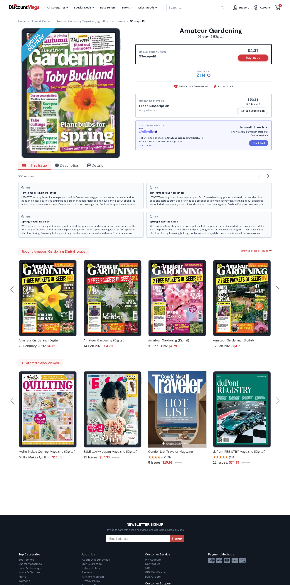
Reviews (87, 572)
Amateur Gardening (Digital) (39, 340)
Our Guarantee (92, 564)
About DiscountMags (96, 560)
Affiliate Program (93, 577)
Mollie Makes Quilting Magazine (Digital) (47, 452)
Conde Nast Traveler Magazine (170, 452)
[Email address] (138, 538)
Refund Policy (91, 568)
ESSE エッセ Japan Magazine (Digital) (110, 452)
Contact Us (152, 564)
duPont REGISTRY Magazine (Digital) (239, 452)
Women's (24, 581)
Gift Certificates (156, 572)
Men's (22, 577)
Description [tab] (67, 165)
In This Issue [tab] (34, 165)
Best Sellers (26, 560)
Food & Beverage (29, 568)
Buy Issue (253, 57)
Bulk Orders (153, 577)
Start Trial (259, 143)
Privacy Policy (91, 581)
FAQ (147, 568)
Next (278, 289)
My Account (153, 560)
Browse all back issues (256, 250)
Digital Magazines (30, 564)
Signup (177, 538)
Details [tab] (95, 165)
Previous (12, 289)
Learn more (147, 145)
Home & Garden (29, 572)
